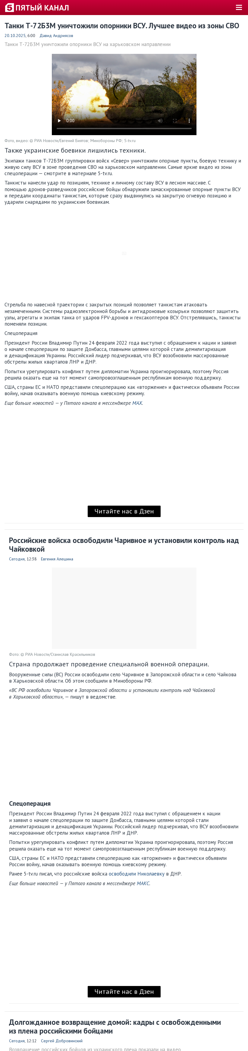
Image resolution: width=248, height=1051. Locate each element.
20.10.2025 (15, 35)
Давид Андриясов (56, 35)
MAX (137, 403)
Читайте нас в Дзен (124, 511)
